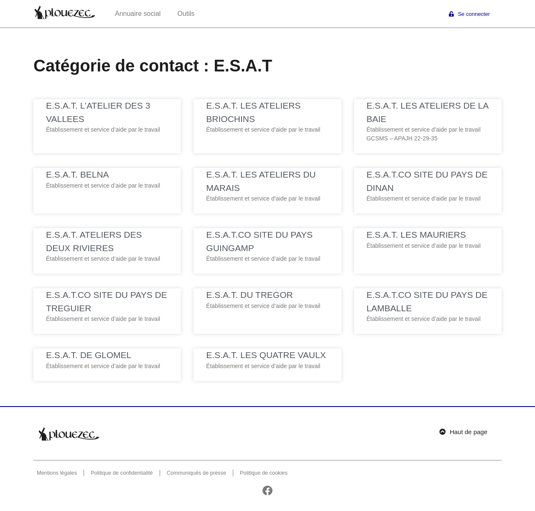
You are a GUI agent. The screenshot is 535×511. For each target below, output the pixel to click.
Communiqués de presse (196, 473)
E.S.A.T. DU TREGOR (249, 295)
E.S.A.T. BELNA (77, 174)
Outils (185, 13)
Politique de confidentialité (122, 473)
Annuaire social (137, 13)
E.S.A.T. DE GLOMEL (88, 355)
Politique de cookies (264, 473)
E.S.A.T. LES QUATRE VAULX (266, 355)
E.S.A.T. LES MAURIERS (416, 234)
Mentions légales (57, 473)
